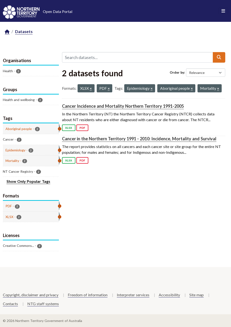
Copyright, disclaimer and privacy (30, 294)
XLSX (68, 128)
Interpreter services (133, 294)
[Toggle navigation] (223, 11)
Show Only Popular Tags (28, 181)
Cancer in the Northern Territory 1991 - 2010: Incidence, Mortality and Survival (139, 138)
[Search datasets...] (137, 57)
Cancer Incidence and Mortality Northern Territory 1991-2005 (123, 106)
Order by (177, 72)
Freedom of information (87, 294)
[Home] (7, 32)
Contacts (10, 303)
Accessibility (169, 294)
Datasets (24, 31)
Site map (196, 294)
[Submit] (219, 57)
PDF (82, 128)
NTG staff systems (43, 303)
